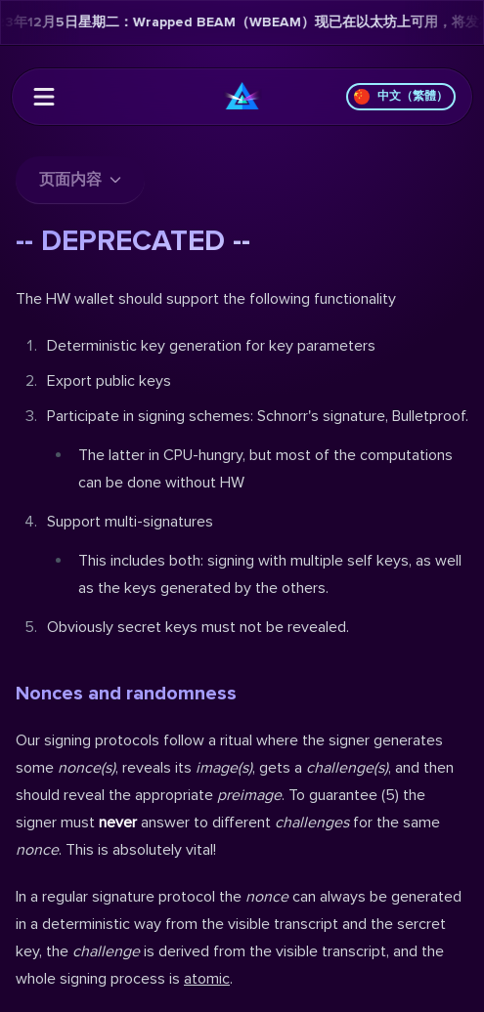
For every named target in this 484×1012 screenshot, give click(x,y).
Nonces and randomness (126, 693)
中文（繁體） (401, 97)
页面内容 (80, 180)
